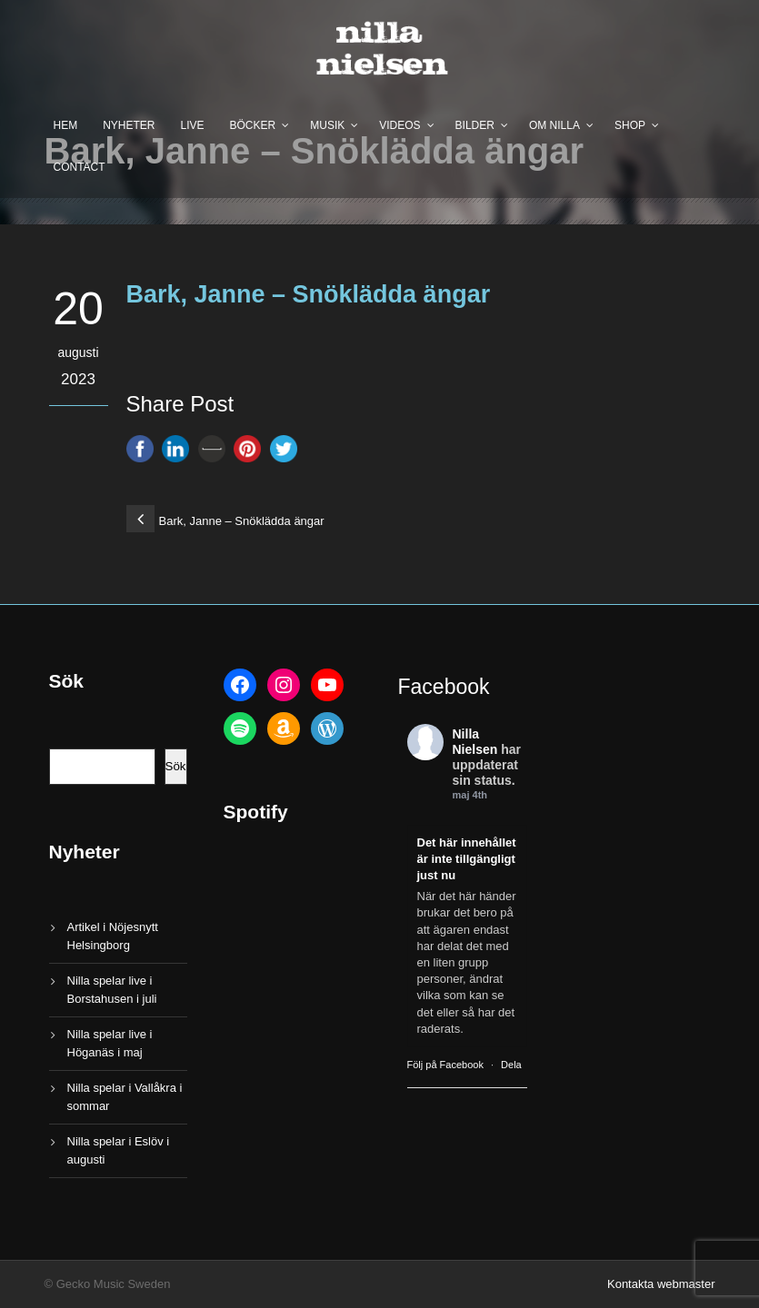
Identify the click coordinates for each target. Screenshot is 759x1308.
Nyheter (129, 125)
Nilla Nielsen (475, 742)
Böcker (253, 125)
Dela (511, 1064)
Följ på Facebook (445, 1064)
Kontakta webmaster (661, 1284)
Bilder (474, 125)
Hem (66, 125)
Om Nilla (554, 125)
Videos (399, 125)
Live (193, 125)
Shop (629, 125)
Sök (175, 766)
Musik (327, 125)
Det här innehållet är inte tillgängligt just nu (466, 859)
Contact (79, 167)
